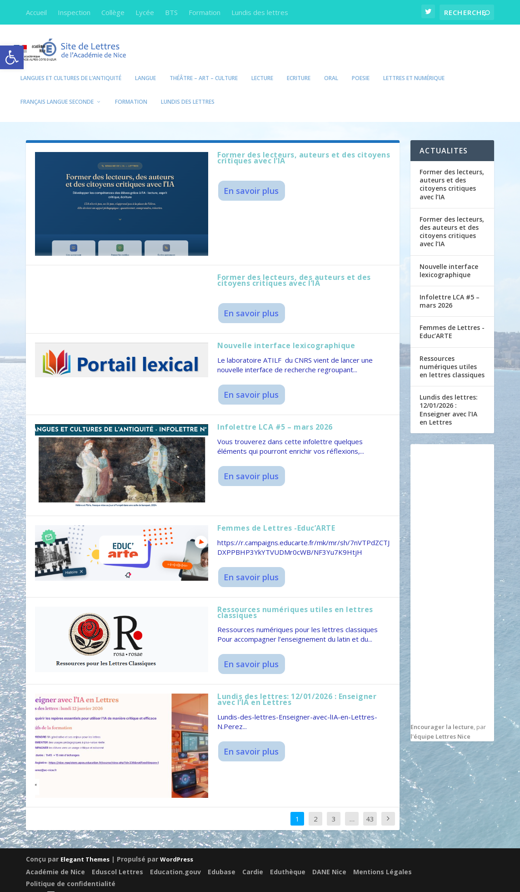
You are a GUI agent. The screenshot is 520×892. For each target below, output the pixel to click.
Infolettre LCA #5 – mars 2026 (275, 415)
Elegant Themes (85, 847)
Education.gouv (175, 859)
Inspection (74, 12)
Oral (331, 66)
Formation (204, 12)
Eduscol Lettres (117, 859)
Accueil (36, 12)
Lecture (262, 66)
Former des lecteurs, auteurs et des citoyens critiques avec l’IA (303, 146)
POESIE (361, 66)
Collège (113, 12)
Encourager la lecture (442, 715)
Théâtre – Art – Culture (204, 66)
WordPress (176, 847)
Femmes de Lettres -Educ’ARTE (276, 516)
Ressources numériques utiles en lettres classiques (295, 600)
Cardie (252, 859)
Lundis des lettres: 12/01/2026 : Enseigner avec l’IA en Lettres (296, 687)
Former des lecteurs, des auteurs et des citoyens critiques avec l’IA (294, 268)
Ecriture (298, 66)
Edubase (221, 859)
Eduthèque (287, 859)
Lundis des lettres (259, 12)
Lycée (144, 12)
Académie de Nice (55, 859)
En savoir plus (251, 178)
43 (370, 806)
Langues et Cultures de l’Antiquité (70, 66)
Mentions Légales (382, 859)
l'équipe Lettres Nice (440, 724)
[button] (12, 57)
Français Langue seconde (57, 90)
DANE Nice (329, 859)
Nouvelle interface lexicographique (286, 334)
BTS (171, 12)
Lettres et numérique (414, 66)
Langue (145, 66)
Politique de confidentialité (70, 870)
